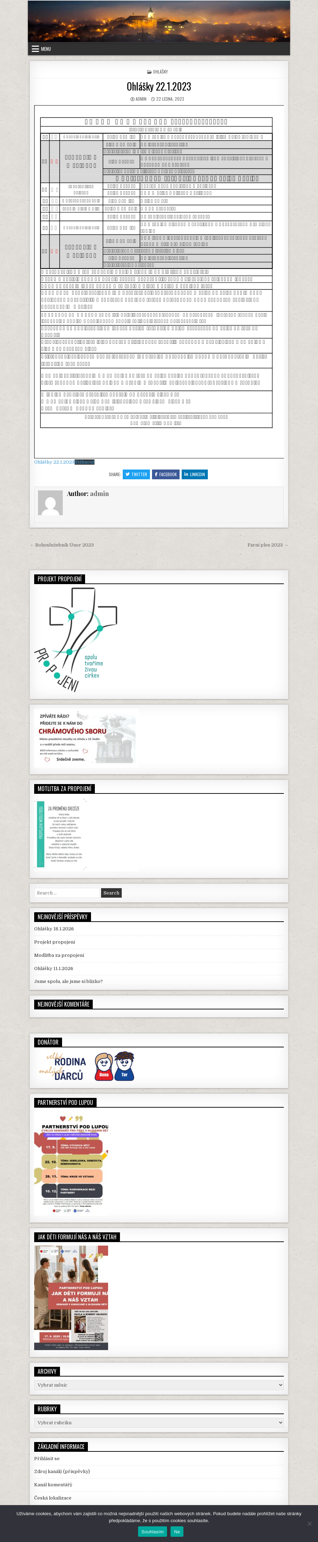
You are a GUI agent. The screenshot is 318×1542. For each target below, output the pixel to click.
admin (141, 99)
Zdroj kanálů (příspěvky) (62, 1471)
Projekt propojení (54, 942)
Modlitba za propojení (59, 955)
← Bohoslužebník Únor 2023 (62, 545)
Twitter (136, 474)
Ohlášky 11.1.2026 (53, 968)
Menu (46, 48)
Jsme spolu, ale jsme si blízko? (68, 981)
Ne (177, 1531)
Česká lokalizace (52, 1498)
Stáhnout (84, 462)
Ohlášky (160, 72)
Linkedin (194, 474)
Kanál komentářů (53, 1484)
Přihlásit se (47, 1458)
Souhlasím (153, 1531)
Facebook (166, 474)
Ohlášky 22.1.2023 (159, 86)
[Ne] (309, 1523)
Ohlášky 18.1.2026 (54, 928)
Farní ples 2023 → (268, 545)
